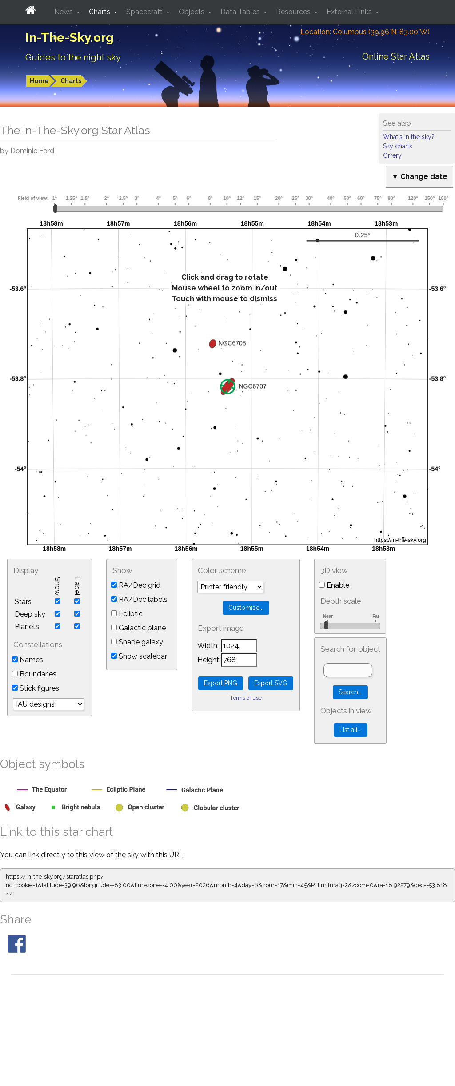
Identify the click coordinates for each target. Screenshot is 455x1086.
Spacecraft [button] (145, 12)
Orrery (392, 155)
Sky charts (397, 146)
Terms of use (246, 698)
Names (27, 660)
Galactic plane (138, 628)
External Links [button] (350, 12)
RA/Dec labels (139, 599)
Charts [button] (100, 12)
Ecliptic (127, 613)
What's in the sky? (409, 136)
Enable (334, 585)
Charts (70, 80)
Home (39, 80)
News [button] (64, 12)
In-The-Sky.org (69, 37)
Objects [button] (192, 12)
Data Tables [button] (241, 12)
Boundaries (34, 674)
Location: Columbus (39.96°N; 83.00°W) (365, 32)
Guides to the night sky (73, 57)
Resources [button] (294, 12)
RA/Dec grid (135, 585)
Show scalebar (139, 656)
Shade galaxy (137, 642)
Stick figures (35, 688)
